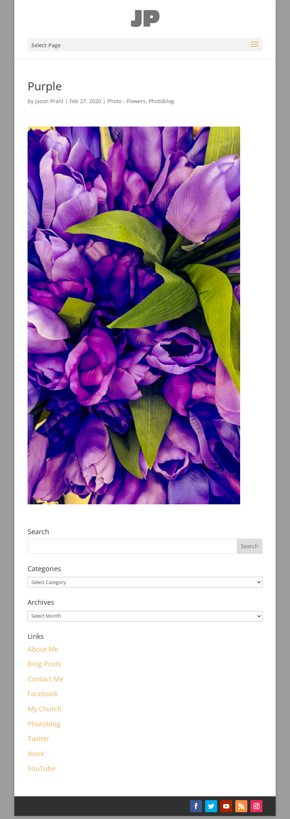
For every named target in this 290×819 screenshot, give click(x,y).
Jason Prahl (49, 101)
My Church (45, 708)
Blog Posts (44, 663)
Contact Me (45, 678)
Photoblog (161, 101)
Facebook (43, 693)
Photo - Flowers (126, 101)
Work (36, 753)
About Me (43, 649)
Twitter (38, 738)
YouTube (42, 768)
